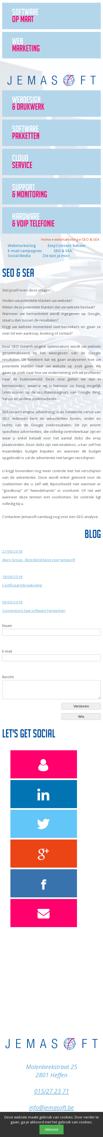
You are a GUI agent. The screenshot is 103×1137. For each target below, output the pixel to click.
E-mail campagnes (25, 250)
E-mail (7, 651)
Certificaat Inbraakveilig (22, 585)
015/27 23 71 (51, 1091)
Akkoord (51, 1129)
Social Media (19, 255)
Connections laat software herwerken (33, 610)
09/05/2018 (12, 602)
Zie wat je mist (56, 255)
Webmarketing (22, 245)
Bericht (8, 676)
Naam (7, 625)
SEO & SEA (63, 250)
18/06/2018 (12, 576)
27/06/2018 (12, 551)
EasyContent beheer (67, 245)
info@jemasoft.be (51, 1107)
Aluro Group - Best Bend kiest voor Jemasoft (38, 559)
